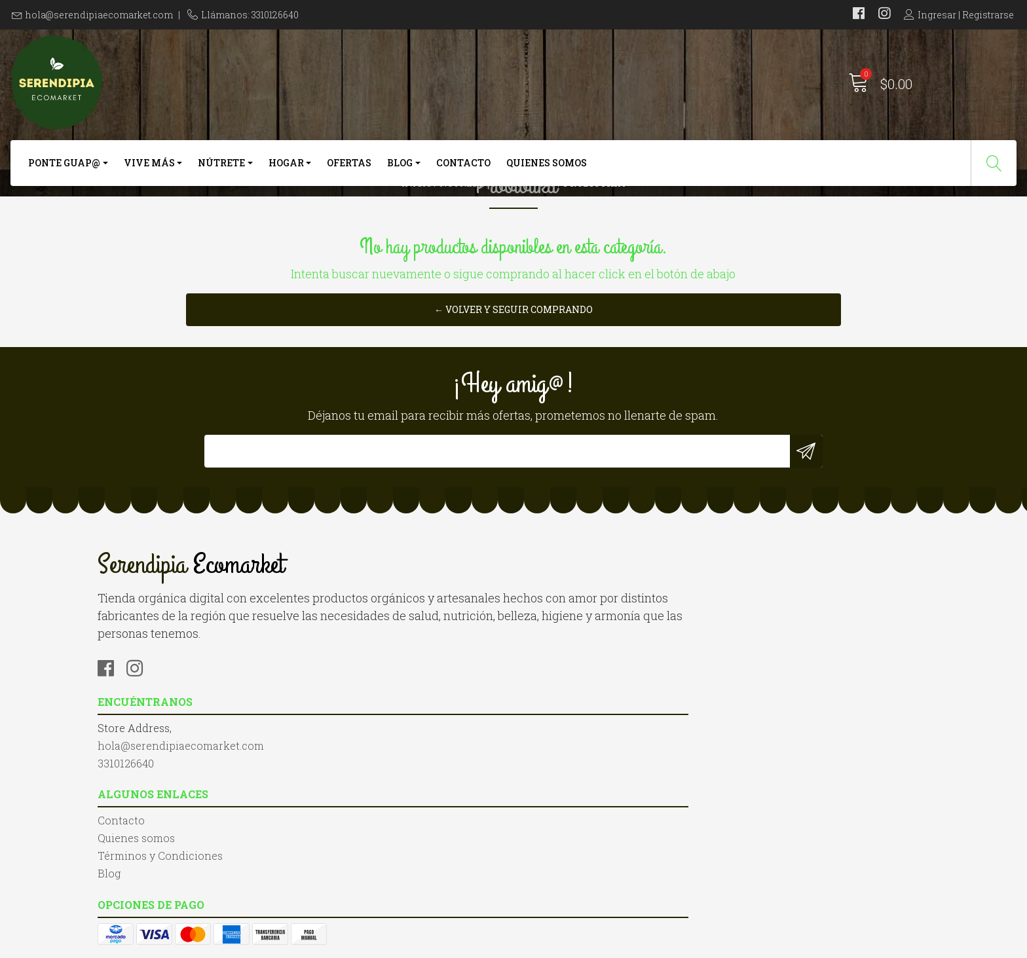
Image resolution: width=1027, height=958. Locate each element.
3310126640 (338, 765)
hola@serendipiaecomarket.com (99, 15)
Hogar (286, 175)
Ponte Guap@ (64, 175)
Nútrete (221, 175)
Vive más (149, 175)
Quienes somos (546, 175)
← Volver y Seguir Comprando (513, 431)
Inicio (416, 225)
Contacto (463, 175)
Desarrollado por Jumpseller (654, 944)
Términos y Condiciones (585, 765)
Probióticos (524, 225)
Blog (400, 175)
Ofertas (349, 175)
